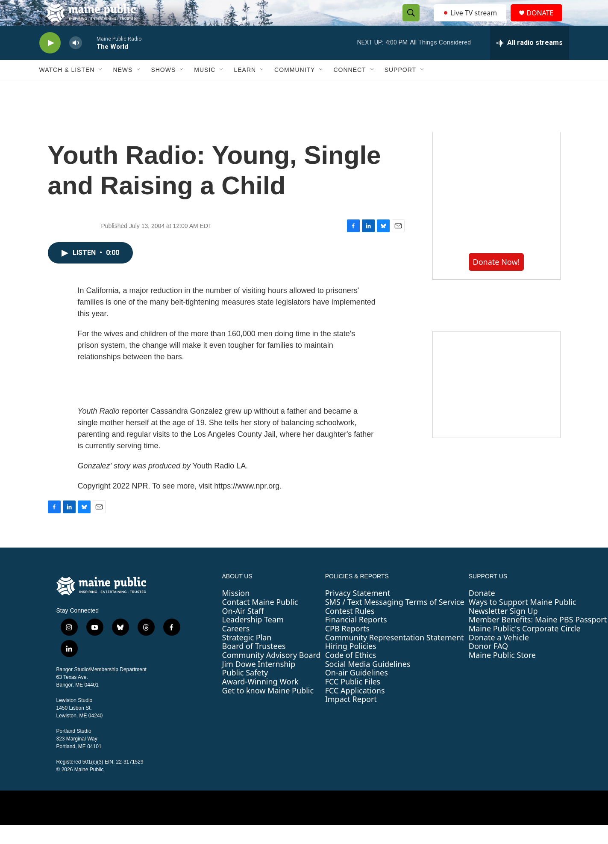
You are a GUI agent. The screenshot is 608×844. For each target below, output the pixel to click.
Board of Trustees (254, 665)
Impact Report (351, 718)
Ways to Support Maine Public (522, 621)
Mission (236, 612)
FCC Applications (355, 710)
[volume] (75, 62)
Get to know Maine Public (268, 710)
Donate (482, 612)
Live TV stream (471, 22)
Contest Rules (350, 630)
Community (294, 89)
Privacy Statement (357, 612)
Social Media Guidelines (368, 683)
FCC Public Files (353, 701)
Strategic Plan (247, 657)
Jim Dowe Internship (259, 683)
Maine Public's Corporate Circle (525, 648)
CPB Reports (347, 648)
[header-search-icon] (408, 22)
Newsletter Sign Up (503, 630)
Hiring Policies (350, 665)
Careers (236, 648)
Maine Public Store (502, 674)
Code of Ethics (350, 674)
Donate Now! (496, 281)
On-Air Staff (243, 630)
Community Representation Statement (394, 657)
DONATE (545, 22)
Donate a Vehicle (499, 657)
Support (400, 89)
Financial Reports (356, 639)
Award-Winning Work (260, 701)
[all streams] (529, 62)
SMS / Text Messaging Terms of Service (394, 621)
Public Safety (245, 692)
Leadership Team (253, 639)
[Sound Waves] (496, 404)
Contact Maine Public (260, 621)
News (122, 89)
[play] (50, 62)
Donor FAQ (488, 665)
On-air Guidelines (356, 692)
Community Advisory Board (271, 674)
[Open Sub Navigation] (100, 89)
